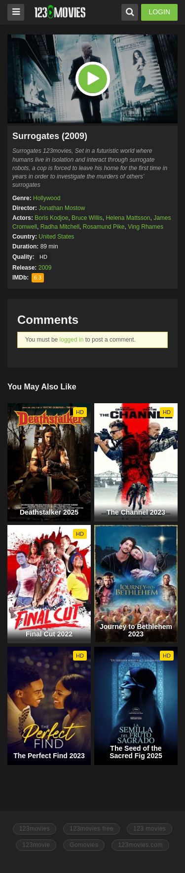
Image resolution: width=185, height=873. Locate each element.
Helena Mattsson (128, 217)
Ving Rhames (145, 226)
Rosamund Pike (104, 226)
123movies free (91, 828)
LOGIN (159, 12)
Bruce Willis (87, 217)
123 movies (149, 828)
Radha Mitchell (59, 226)
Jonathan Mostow (61, 208)
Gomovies (84, 844)
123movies (34, 828)
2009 (45, 267)
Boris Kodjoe (51, 217)
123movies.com (140, 844)
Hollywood (46, 198)
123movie (36, 844)
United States (56, 236)
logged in (72, 339)
